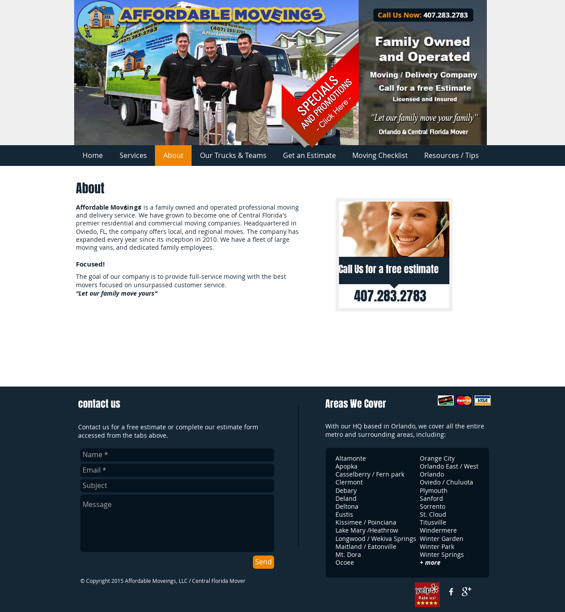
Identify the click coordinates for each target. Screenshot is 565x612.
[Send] (263, 562)
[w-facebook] (451, 592)
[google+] (466, 592)
